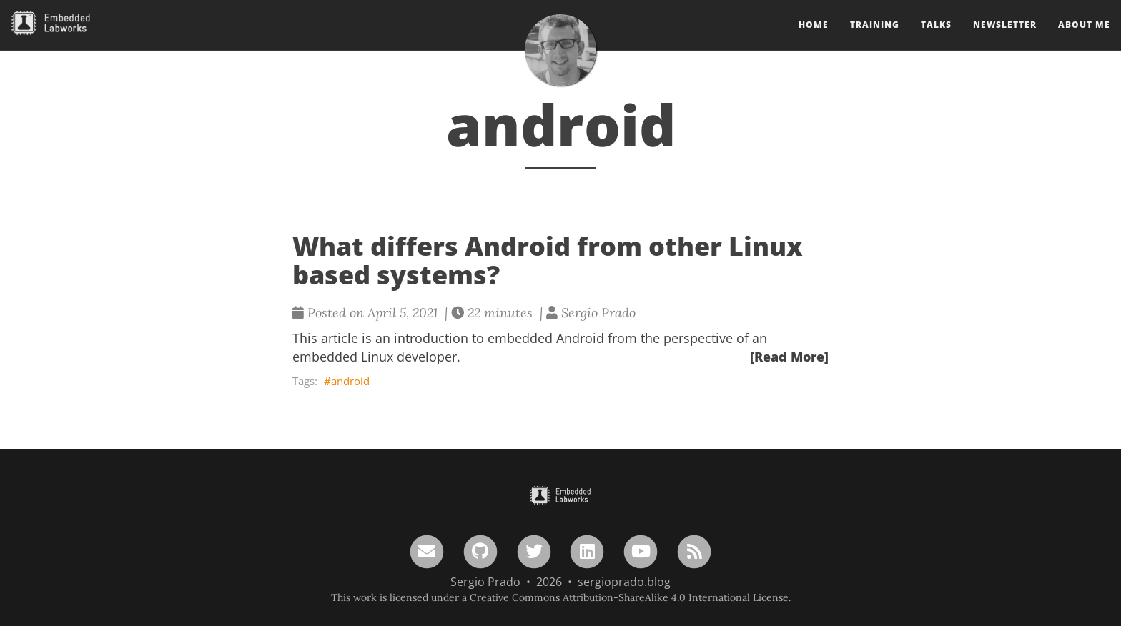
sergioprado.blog (624, 582)
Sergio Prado (485, 582)
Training (874, 39)
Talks (936, 39)
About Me (1084, 39)
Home (814, 39)
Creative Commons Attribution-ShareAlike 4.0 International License (629, 597)
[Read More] (789, 356)
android (350, 381)
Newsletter (1005, 39)
